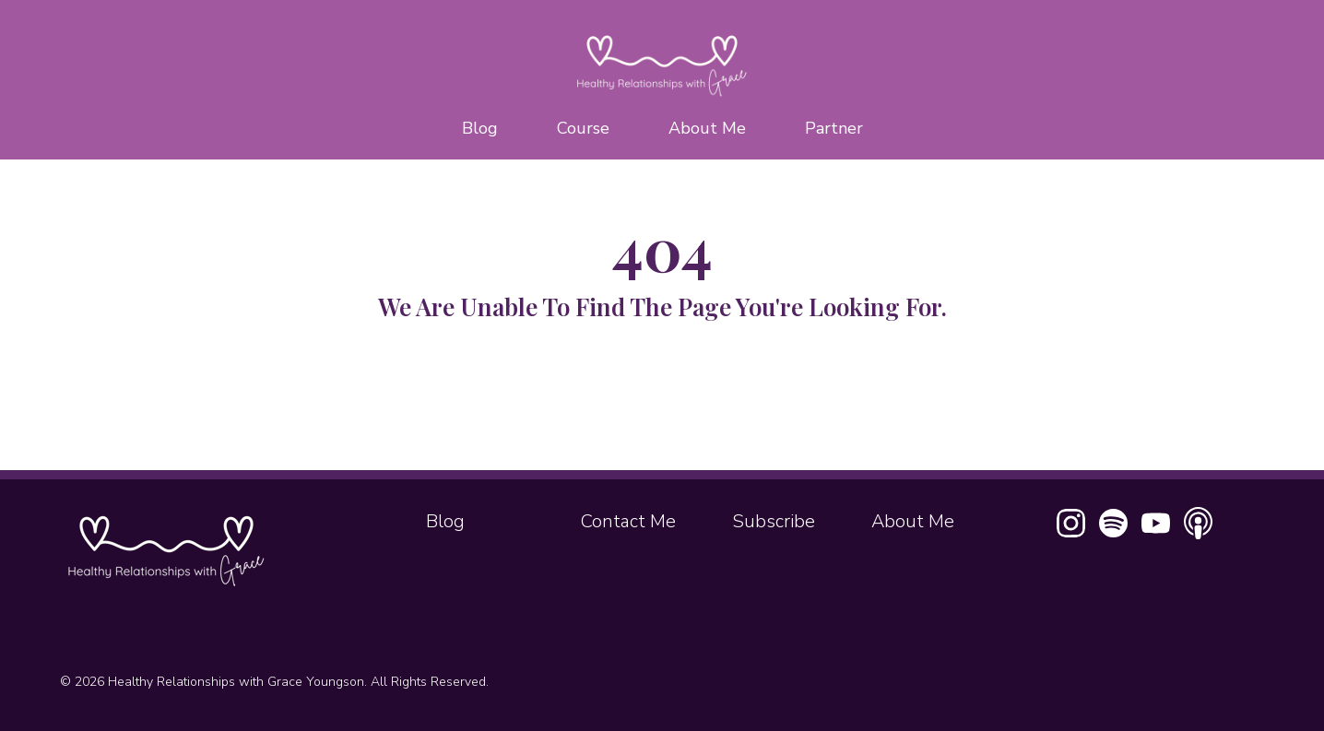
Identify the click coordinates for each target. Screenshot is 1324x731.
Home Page (662, 400)
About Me (707, 128)
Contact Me (628, 521)
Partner (834, 128)
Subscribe (773, 521)
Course (583, 128)
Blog (480, 128)
